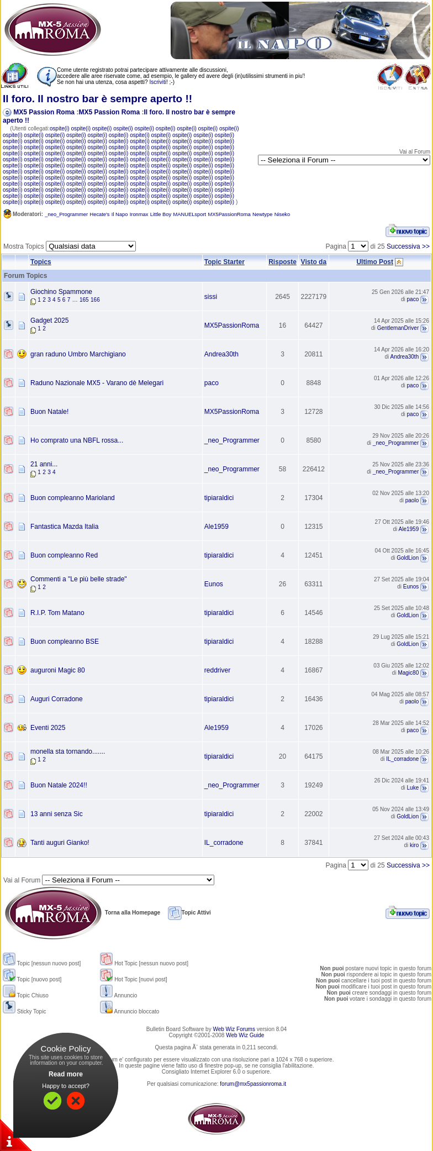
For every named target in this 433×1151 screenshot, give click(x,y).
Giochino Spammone (61, 292)
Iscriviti (157, 82)
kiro (414, 846)
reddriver (217, 670)
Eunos (213, 584)
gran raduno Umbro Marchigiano (78, 354)
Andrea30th (221, 354)
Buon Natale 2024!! (58, 785)
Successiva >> (408, 246)
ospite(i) (60, 128)
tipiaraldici (219, 498)
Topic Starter (224, 262)
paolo (412, 501)
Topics (40, 262)
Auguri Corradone (56, 699)
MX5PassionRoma (231, 325)
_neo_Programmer (232, 440)
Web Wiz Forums (234, 1029)
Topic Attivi (189, 913)
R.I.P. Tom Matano (57, 613)
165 (84, 300)
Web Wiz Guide (245, 1035)
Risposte (282, 262)
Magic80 (408, 673)
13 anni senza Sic (56, 814)
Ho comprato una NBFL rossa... (76, 440)
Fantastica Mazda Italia (64, 526)
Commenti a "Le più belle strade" (78, 579)
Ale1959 (216, 526)
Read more (66, 1074)
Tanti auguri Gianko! (59, 843)
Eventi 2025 (47, 728)
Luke (413, 788)
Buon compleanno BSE (64, 641)
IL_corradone (402, 759)
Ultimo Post (374, 262)
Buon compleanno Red (64, 555)
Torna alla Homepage (81, 913)
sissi (210, 297)
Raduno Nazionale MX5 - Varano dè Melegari (96, 383)
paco (413, 300)
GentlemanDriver (398, 328)
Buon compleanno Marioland (72, 498)
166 (95, 300)
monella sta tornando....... (67, 751)
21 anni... (43, 464)
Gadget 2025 (49, 320)
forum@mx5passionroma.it (253, 1084)
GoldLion (408, 558)
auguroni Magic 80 (57, 670)
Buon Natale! (49, 412)
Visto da (313, 262)
